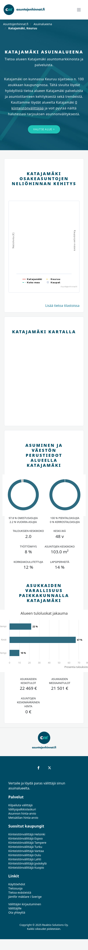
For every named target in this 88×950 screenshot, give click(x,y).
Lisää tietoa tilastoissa (62, 305)
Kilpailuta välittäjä (20, 805)
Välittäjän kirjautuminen (24, 904)
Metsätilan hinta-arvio (23, 818)
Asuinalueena (42, 24)
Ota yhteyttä (16, 912)
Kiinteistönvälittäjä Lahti (24, 859)
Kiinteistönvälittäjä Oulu (24, 855)
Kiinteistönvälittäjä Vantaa (26, 851)
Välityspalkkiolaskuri (22, 809)
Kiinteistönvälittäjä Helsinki (26, 834)
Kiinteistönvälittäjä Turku (25, 847)
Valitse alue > (44, 129)
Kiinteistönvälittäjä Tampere (27, 843)
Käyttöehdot (16, 884)
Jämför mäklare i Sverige (25, 897)
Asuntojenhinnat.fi (15, 24)
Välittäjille (15, 908)
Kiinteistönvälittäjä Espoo (25, 838)
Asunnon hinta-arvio (22, 813)
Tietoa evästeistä (19, 892)
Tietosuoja (15, 888)
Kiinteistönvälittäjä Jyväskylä (27, 863)
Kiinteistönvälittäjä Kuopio (26, 867)
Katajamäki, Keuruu (22, 28)
